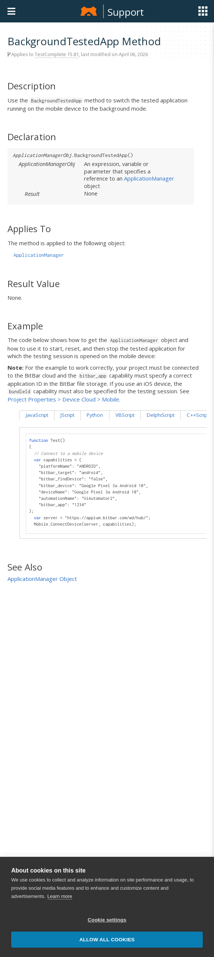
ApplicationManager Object (42, 578)
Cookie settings (107, 920)
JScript (67, 415)
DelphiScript (160, 415)
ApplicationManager (149, 178)
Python (95, 415)
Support (126, 12)
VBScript (124, 415)
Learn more (59, 896)
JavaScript (37, 415)
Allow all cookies (106, 939)
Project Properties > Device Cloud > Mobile (63, 399)
